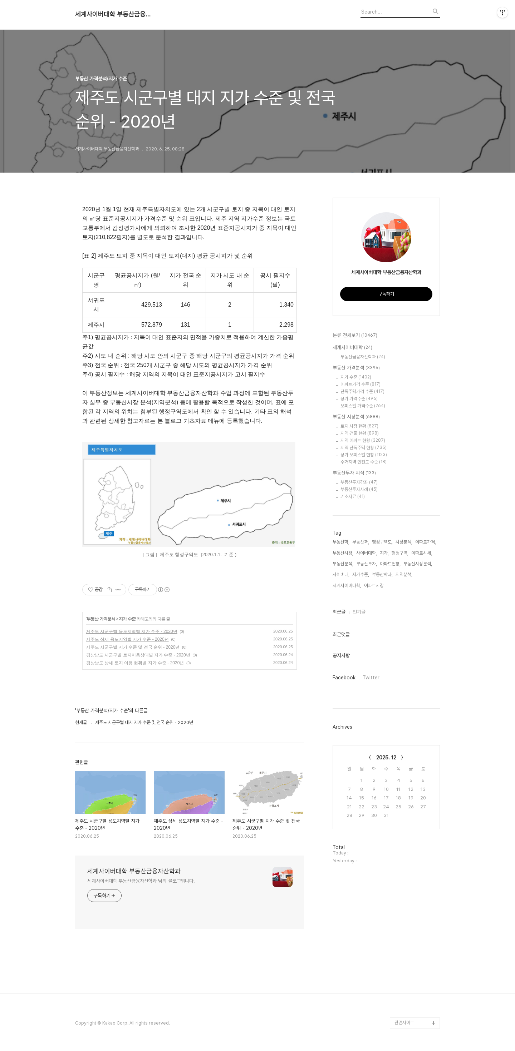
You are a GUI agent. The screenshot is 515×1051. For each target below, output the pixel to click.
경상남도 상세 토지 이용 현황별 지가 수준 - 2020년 (135, 662)
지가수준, (360, 574)
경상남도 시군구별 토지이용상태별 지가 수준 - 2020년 (138, 655)
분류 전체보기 (355, 335)
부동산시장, (343, 553)
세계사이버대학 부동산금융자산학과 (114, 14)
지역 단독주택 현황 (363, 447)
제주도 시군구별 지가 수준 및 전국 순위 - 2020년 (133, 647)
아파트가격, (425, 542)
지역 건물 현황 (359, 433)
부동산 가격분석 (101, 618)
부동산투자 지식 (354, 473)
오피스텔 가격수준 (362, 405)
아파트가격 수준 (360, 384)
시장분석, (404, 542)
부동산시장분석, (417, 563)
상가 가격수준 (359, 398)
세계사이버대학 (352, 347)
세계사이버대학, (347, 585)
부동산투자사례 (359, 489)
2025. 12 (386, 757)
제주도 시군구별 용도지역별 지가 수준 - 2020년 (131, 631)
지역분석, (404, 574)
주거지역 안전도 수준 (363, 462)
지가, (384, 553)
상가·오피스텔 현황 (363, 454)
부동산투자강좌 (359, 482)
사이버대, (341, 574)
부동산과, (360, 542)
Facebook (344, 677)
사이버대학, (366, 553)
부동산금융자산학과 (362, 357)
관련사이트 (404, 1022)
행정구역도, (382, 542)
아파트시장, (374, 585)
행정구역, (400, 553)
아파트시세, (421, 553)
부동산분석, (343, 563)
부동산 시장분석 (356, 417)
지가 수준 (127, 618)
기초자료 (352, 496)
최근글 (339, 612)
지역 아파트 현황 (362, 440)
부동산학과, (382, 574)
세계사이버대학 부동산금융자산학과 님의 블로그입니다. (141, 881)
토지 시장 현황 (359, 426)
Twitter (371, 677)
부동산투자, (366, 563)
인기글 (359, 612)
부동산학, (341, 542)
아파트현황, (390, 563)
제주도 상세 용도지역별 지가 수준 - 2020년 (127, 639)
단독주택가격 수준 (362, 391)
